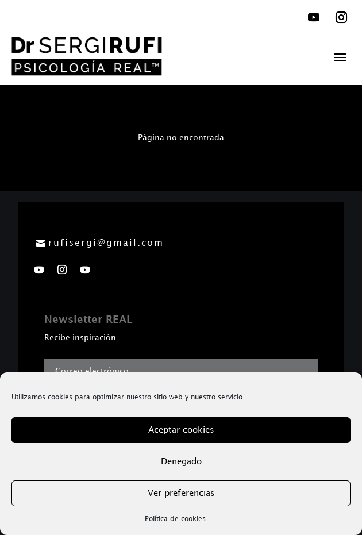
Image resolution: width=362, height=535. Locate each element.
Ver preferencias (181, 494)
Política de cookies (175, 519)
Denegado (181, 462)
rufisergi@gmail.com (106, 243)
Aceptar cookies (181, 430)
